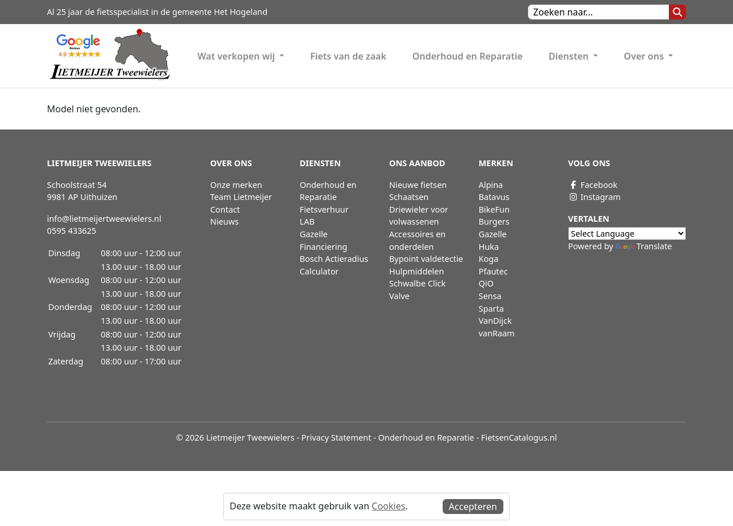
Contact (225, 209)
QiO (486, 283)
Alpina (491, 184)
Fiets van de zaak (348, 56)
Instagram (594, 196)
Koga (489, 258)
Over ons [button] (645, 56)
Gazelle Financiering (323, 240)
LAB (306, 221)
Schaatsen (409, 196)
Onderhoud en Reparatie (467, 56)
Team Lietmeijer (241, 196)
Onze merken (236, 184)
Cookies (388, 506)
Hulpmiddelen (416, 271)
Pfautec (493, 271)
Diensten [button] (570, 56)
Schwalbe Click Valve (417, 289)
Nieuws (224, 221)
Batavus (494, 196)
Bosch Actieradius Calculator (333, 265)
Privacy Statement (336, 437)
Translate (644, 246)
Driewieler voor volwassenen (418, 215)
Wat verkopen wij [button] (238, 56)
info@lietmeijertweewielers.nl (104, 218)
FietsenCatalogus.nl (519, 437)
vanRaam (497, 333)
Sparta (491, 308)
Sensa (490, 296)
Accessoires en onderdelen (417, 240)
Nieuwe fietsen (418, 184)
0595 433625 (71, 230)
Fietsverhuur (323, 209)
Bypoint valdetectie (426, 258)
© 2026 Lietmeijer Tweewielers (235, 437)
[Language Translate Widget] (627, 233)
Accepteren (473, 506)
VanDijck (495, 320)
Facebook (592, 184)
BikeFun (494, 209)
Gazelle (493, 234)
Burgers (494, 221)
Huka (489, 246)
